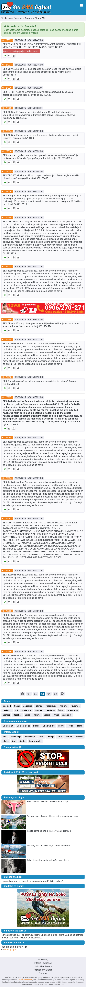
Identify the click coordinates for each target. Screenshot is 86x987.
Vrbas (56, 715)
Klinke (6, 741)
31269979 (8, 397)
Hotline (69, 737)
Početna (18, 18)
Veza (41, 737)
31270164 (8, 131)
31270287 (8, 88)
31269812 (8, 570)
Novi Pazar (27, 710)
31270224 (8, 108)
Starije (23, 741)
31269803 (8, 611)
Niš (16, 710)
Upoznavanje (35, 741)
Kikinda (38, 706)
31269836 (8, 518)
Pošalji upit (10, 949)
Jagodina (27, 706)
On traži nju (8, 726)
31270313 (8, 65)
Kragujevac (51, 706)
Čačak (17, 706)
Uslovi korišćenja (43, 966)
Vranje (47, 715)
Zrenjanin (66, 715)
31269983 (8, 319)
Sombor (6, 715)
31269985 (8, 266)
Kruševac (75, 706)
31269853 (8, 437)
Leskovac (7, 710)
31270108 (8, 151)
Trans (79, 726)
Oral (14, 741)
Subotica (17, 715)
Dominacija (16, 737)
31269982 (8, 339)
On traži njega (23, 726)
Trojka (70, 726)
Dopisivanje (29, 737)
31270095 (8, 171)
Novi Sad (39, 710)
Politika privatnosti (43, 970)
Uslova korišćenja (25, 980)
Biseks (36, 726)
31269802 (8, 651)
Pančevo (51, 710)
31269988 (8, 217)
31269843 (8, 478)
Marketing (43, 959)
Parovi (61, 726)
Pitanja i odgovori (43, 963)
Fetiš (59, 737)
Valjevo (37, 715)
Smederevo (72, 710)
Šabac (61, 710)
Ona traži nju (49, 726)
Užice (27, 715)
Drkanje (28, 18)
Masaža (79, 737)
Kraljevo (63, 706)
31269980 (8, 377)
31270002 (8, 191)
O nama (43, 973)
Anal (5, 737)
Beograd (7, 706)
